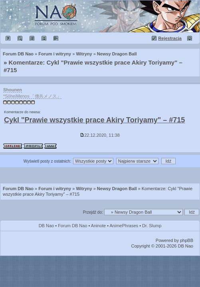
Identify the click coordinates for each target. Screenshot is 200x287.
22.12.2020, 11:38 (100, 135)
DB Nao (46, 225)
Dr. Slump (151, 225)
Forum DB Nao (18, 188)
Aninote (98, 225)
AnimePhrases (124, 225)
